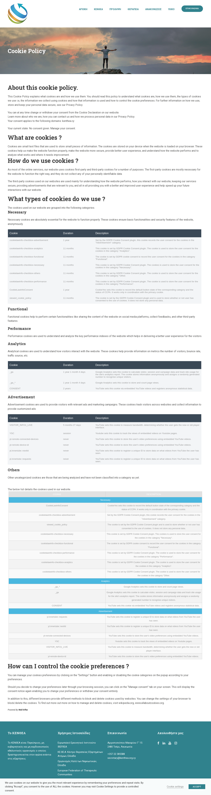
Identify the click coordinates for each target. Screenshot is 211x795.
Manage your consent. (62, 128)
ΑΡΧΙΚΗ (83, 9)
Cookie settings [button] (175, 786)
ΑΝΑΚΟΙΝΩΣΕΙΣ (153, 9)
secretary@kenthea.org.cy (121, 757)
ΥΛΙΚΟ (171, 9)
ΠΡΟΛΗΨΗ (115, 9)
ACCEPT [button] (197, 786)
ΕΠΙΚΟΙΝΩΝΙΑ (192, 8)
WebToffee (23, 710)
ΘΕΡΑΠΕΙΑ (133, 9)
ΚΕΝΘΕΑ (98, 9)
